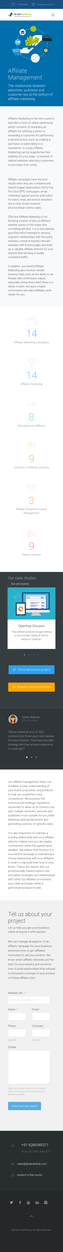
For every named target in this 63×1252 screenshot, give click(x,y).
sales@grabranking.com (45, 4)
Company (38, 1026)
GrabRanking (25, 1230)
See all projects (20, 584)
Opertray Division (31, 626)
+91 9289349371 (22, 4)
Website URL (18, 993)
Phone (12, 1026)
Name (12, 1009)
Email (36, 1009)
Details (12, 1047)
